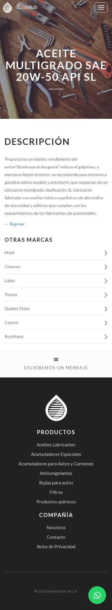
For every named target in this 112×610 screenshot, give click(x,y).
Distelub (18, 7)
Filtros (56, 492)
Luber (56, 281)
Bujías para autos (56, 482)
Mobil (56, 253)
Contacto (56, 537)
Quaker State (56, 309)
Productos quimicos (56, 501)
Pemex (56, 295)
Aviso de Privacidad (56, 546)
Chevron (56, 267)
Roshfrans (56, 337)
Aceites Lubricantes (56, 444)
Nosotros (56, 527)
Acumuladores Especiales (56, 454)
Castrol (56, 323)
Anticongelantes (56, 473)
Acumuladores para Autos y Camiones (56, 463)
